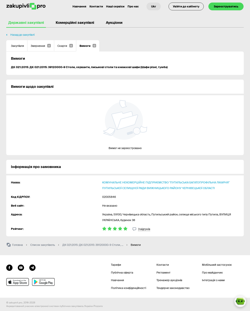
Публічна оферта (122, 272)
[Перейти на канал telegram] (32, 267)
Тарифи (116, 265)
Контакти (96, 6)
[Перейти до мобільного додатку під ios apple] (17, 282)
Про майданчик (212, 272)
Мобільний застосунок (217, 265)
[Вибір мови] (153, 6)
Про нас (133, 6)
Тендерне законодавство (172, 288)
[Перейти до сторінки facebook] (9, 267)
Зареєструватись (226, 6)
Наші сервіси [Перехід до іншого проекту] (115, 6)
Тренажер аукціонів (169, 280)
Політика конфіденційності (128, 288)
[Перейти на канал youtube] (21, 267)
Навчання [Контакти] (79, 6)
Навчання (117, 280)
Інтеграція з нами (213, 280)
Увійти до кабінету (186, 6)
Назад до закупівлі (22, 34)
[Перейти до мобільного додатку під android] (43, 282)
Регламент (163, 272)
